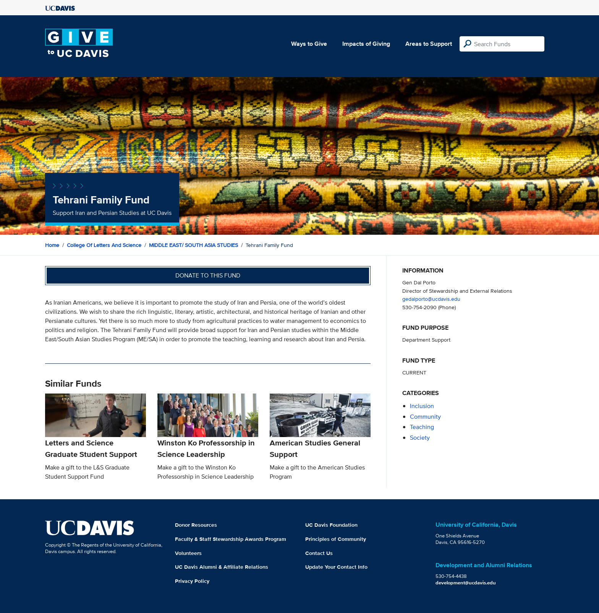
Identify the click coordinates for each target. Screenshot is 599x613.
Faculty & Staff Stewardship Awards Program (230, 539)
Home (52, 245)
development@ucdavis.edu (465, 582)
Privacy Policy (192, 581)
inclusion (422, 406)
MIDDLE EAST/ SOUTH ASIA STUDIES (193, 245)
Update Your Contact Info (336, 567)
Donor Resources (196, 525)
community (425, 416)
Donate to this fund (207, 275)
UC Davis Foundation (331, 525)
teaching (422, 427)
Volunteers (188, 553)
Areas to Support (428, 43)
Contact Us (319, 553)
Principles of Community (335, 539)
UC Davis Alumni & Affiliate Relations (221, 567)
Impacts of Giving (366, 43)
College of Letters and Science (104, 245)
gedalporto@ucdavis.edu (431, 299)
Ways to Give (309, 43)
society (420, 437)
